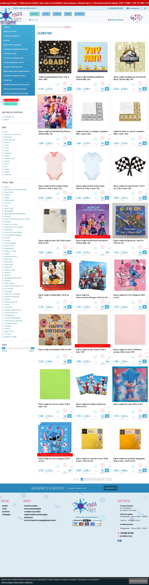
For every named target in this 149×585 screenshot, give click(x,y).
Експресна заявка (31, 506)
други (8, 119)
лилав (8, 172)
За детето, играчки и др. (13, 67)
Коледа (8, 240)
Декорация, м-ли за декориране (16, 71)
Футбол (8, 329)
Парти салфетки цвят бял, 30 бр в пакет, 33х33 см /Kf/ (54, 241)
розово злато (11, 158)
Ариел (8, 187)
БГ (145, 8)
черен (8, 169)
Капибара (9, 230)
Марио (8, 254)
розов (8, 164)
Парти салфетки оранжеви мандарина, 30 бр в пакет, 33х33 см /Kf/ (129, 459)
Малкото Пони (11, 251)
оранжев (9, 153)
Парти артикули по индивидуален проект (40, 520)
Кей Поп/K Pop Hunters (14, 232)
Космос (8, 238)
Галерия (54, 14)
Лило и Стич (10, 246)
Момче (8, 272)
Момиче (9, 275)
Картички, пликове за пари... (14, 76)
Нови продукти (10, 104)
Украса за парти (9, 31)
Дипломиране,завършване (16, 213)
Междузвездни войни (14, 278)
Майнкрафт (10, 248)
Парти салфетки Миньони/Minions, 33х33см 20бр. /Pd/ (90, 78)
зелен (8, 145)
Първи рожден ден (13, 296)
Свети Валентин (12, 312)
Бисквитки (28, 517)
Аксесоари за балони (12, 45)
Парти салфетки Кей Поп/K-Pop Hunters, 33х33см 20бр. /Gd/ (92, 241)
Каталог (34, 14)
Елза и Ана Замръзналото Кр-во (18, 219)
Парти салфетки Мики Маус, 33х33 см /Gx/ (53, 296)
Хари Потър (10, 331)
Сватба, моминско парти (13, 62)
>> (110, 479)
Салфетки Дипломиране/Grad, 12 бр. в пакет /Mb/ (53, 78)
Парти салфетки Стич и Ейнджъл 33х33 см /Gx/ (129, 296)
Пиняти (6, 27)
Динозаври (10, 211)
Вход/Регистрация (116, 20)
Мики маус (10, 262)
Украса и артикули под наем (15, 89)
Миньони (9, 267)
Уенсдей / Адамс (12, 323)
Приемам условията (138, 581)
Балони (6, 40)
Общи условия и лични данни (36, 514)
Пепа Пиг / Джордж (13, 294)
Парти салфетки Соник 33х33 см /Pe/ (128, 404)
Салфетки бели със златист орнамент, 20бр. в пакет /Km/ (129, 132)
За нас (64, 14)
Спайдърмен (10, 315)
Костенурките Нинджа (14, 235)
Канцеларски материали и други (16, 85)
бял (7, 132)
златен (8, 161)
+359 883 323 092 (127, 533)
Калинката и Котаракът (15, 227)
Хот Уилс (9, 334)
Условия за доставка (32, 512)
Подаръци (7, 80)
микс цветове (11, 140)
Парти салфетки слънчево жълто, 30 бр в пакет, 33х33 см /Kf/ (92, 459)
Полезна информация (32, 509)
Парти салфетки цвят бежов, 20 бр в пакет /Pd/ (91, 350)
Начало (40, 27)
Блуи (7, 205)
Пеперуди (9, 291)
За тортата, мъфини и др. (13, 58)
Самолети (9, 307)
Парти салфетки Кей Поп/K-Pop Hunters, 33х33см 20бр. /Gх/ (54, 132)
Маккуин (9, 280)
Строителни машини (14, 318)
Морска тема (11, 270)
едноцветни (10, 117)
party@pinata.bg (126, 536)
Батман (8, 195)
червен (8, 156)
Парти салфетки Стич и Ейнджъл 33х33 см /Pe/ (54, 459)
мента (8, 142)
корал (8, 150)
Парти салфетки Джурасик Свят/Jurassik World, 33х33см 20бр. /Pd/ (129, 78)
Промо (44, 14)
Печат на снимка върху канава (15, 93)
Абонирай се (110, 488)
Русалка (9, 299)
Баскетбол (10, 192)
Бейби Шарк (10, 200)
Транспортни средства (14, 320)
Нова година (10, 283)
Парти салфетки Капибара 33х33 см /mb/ (54, 349)
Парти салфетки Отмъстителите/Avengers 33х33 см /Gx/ (92, 296)
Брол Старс (10, 208)
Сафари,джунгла (12, 302)
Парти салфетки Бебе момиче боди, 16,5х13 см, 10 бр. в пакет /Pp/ (53, 187)
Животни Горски (12, 224)
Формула (9, 326)
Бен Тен (9, 203)
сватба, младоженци (14, 310)
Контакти (74, 14)
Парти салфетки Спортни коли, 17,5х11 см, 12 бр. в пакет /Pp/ (129, 187)
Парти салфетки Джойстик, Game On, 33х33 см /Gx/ (128, 241)
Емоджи (9, 221)
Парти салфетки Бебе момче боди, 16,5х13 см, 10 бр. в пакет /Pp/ (90, 187)
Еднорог (9, 216)
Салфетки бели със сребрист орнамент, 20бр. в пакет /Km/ (92, 132)
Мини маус (10, 264)
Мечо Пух (9, 259)
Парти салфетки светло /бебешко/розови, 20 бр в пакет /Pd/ (127, 350)
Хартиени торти (9, 54)
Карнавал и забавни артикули (15, 49)
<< (75, 479)
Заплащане (6, 514)
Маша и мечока (12, 256)
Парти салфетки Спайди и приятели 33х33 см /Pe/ (90, 405)
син (7, 166)
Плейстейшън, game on (15, 286)
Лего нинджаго (11, 243)
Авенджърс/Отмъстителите (17, 189)
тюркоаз (9, 174)
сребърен (9, 137)
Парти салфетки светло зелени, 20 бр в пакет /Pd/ (54, 405)
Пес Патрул (10, 288)
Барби (8, 197)
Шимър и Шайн (11, 337)
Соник (8, 304)
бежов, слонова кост (14, 134)
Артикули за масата (11, 36)
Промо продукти (10, 100)
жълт (8, 148)
